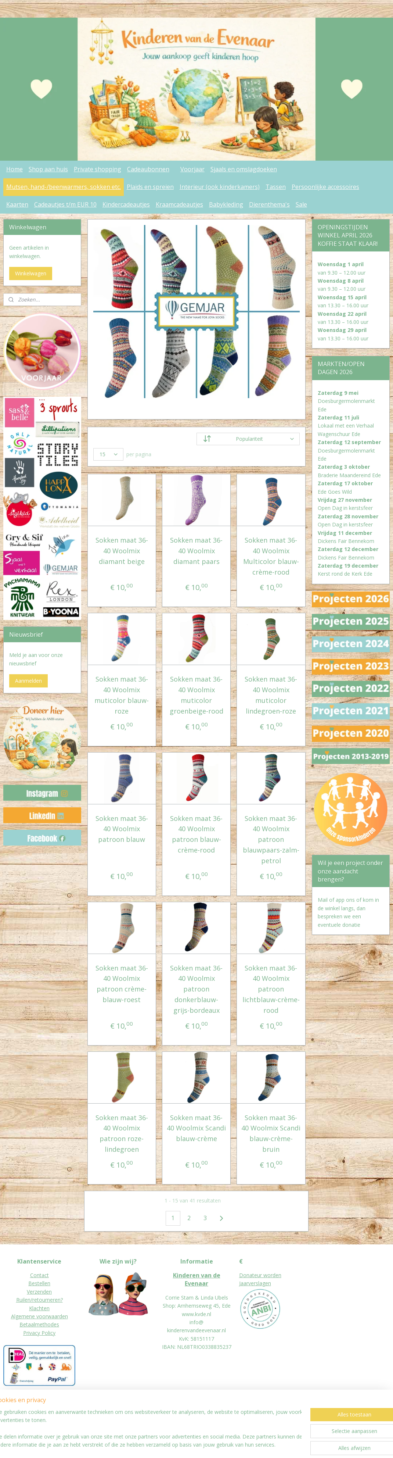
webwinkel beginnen (223, 1444)
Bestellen (39, 1283)
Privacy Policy (39, 1332)
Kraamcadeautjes (179, 204)
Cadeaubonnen (148, 169)
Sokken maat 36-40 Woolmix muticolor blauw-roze (122, 695)
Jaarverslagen (255, 1283)
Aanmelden (28, 680)
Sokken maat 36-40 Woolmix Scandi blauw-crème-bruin (271, 1133)
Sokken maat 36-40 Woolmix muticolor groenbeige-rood (196, 695)
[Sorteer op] (248, 439)
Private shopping (97, 169)
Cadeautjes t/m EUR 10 (65, 204)
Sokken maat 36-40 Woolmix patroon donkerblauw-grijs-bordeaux (196, 989)
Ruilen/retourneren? (39, 1299)
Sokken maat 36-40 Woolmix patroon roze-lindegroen (121, 1133)
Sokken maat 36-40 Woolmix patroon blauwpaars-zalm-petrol (271, 839)
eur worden (267, 1275)
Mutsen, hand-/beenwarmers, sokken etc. (63, 187)
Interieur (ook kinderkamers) (220, 187)
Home (14, 169)
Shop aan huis (48, 169)
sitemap (180, 1444)
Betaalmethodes (39, 1324)
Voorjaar (192, 169)
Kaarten (17, 204)
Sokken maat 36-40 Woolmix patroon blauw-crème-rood (196, 834)
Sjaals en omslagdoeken (243, 169)
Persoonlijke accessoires (325, 187)
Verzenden (39, 1291)
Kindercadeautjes (126, 204)
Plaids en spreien (150, 187)
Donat (246, 1275)
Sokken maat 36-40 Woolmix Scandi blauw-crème (196, 1128)
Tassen (276, 187)
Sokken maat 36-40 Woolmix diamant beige (121, 551)
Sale (301, 204)
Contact (39, 1275)
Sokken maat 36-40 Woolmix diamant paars (196, 551)
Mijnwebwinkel (287, 1444)
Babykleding (226, 204)
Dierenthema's (269, 204)
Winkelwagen (30, 273)
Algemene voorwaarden (39, 1316)
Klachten (39, 1308)
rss (195, 1444)
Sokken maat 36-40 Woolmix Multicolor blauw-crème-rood (271, 556)
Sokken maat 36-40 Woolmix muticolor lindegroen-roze (271, 695)
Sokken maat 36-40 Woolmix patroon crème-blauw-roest (121, 984)
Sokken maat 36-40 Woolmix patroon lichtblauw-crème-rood (271, 989)
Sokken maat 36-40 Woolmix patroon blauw (121, 829)
